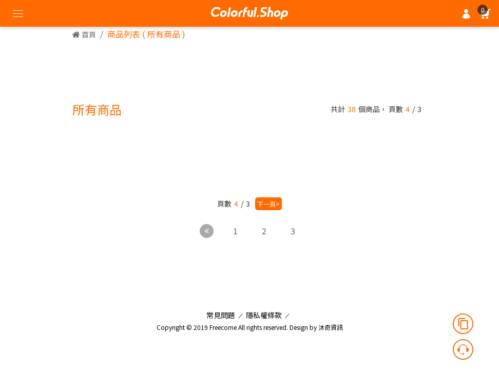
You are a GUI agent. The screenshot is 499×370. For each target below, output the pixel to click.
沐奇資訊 (330, 327)
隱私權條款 (264, 315)
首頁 (84, 34)
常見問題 (220, 315)
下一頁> (268, 203)
